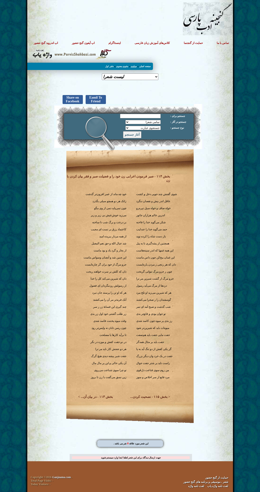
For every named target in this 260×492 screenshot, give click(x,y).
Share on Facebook (73, 99)
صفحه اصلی (145, 66)
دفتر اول (109, 66)
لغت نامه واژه (196, 486)
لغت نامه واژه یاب (217, 486)
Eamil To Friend (95, 99)
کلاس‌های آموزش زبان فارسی (152, 43)
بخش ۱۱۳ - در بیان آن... (97, 397)
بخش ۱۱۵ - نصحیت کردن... (148, 397)
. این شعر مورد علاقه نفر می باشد (131, 443)
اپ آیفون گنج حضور (83, 43)
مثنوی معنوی (122, 66)
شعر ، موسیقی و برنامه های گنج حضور (205, 482)
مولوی (134, 66)
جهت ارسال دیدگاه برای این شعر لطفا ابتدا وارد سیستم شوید (131, 457)
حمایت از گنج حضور (216, 477)
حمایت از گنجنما (193, 43)
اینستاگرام (114, 43)
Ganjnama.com (61, 477)
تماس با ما (223, 43)
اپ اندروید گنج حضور (46, 43)
